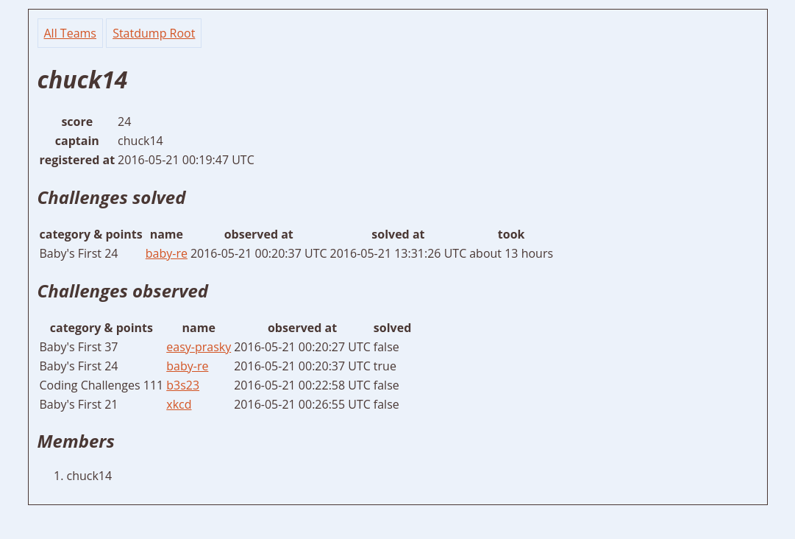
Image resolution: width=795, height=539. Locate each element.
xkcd (178, 404)
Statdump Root (154, 33)
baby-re (167, 253)
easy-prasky (198, 347)
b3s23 (182, 385)
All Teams (70, 33)
